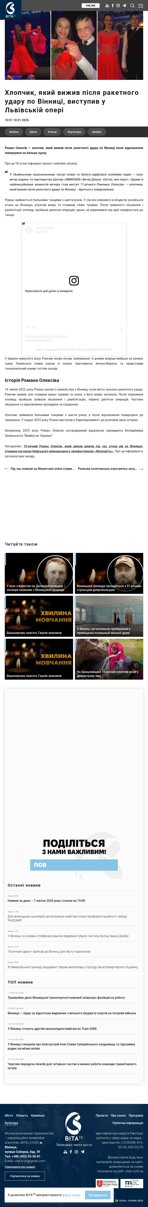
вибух (113, 132)
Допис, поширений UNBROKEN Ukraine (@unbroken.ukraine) (74, 350)
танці (61, 132)
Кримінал (38, 1115)
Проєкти (102, 1115)
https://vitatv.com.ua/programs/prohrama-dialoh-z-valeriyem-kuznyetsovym (74, 503)
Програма (136, 1115)
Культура (11, 1123)
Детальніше (74, 898)
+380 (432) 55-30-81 (26, 1156)
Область (22, 1115)
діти (39, 132)
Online (90, 5)
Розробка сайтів (135, 1201)
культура (87, 132)
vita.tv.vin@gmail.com (30, 1161)
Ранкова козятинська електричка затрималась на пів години (111, 469)
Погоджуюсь (99, 1195)
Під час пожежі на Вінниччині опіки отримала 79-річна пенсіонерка (43, 469)
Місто (9, 1115)
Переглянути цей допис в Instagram (49, 292)
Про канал (118, 1115)
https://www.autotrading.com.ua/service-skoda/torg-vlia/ (74, 758)
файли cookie (72, 1195)
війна (16, 132)
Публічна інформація (128, 1123)
